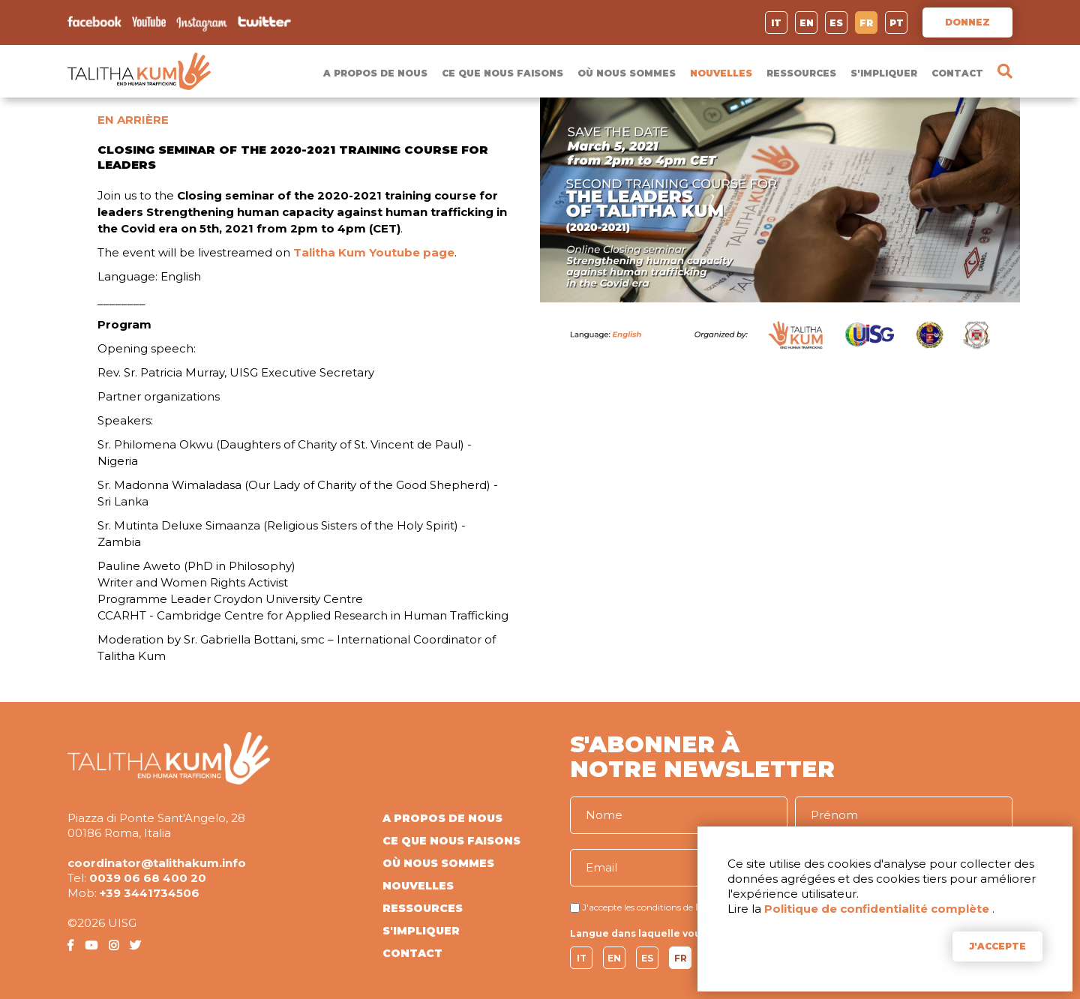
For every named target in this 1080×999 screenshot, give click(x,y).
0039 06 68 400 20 (147, 878)
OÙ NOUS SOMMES (627, 73)
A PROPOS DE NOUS (375, 73)
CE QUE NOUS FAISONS (502, 73)
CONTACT (957, 73)
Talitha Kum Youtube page (373, 252)
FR (866, 22)
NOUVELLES (721, 73)
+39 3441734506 (150, 893)
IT (776, 22)
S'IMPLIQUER (883, 73)
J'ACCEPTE (997, 946)
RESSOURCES (801, 73)
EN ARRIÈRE (133, 119)
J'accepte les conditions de (637, 907)
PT (897, 22)
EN (807, 22)
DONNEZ (967, 22)
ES (836, 22)
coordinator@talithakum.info (157, 863)
